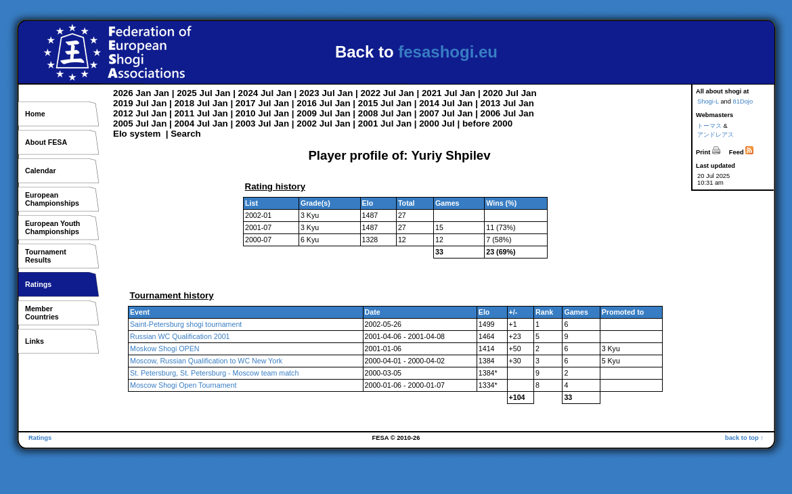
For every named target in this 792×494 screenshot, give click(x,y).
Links (34, 341)
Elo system (136, 134)
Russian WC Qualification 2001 (179, 336)
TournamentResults (45, 256)
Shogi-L (708, 101)
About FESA (46, 142)
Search (185, 134)
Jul (206, 93)
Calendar (40, 170)
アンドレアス (715, 134)
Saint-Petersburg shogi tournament (186, 324)
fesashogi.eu (448, 52)
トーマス (709, 125)
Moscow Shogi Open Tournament (183, 385)
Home (35, 114)
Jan (143, 93)
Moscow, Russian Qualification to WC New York (206, 361)
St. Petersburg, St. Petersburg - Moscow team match (214, 373)
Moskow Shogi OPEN (164, 348)
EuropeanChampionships (52, 199)
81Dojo (743, 101)
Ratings (38, 284)
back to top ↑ (744, 437)
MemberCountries (42, 313)
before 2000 (487, 123)
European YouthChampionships (52, 227)
